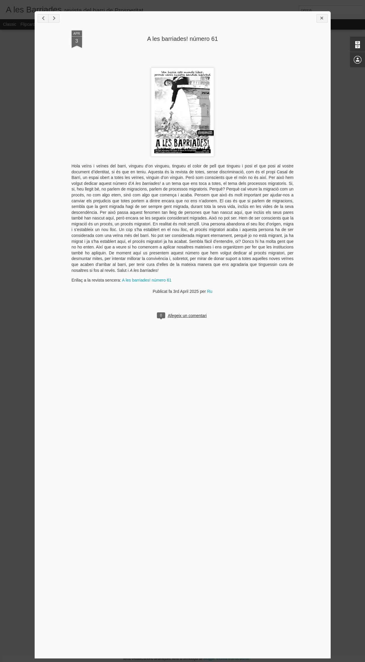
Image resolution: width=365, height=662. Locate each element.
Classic (9, 24)
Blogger (208, 659)
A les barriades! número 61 (182, 38)
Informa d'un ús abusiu (232, 659)
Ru (209, 291)
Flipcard (27, 24)
